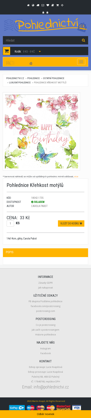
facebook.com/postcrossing (45, 306)
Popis (9, 252)
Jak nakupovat (45, 287)
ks (18, 223)
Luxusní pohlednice (20, 82)
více (76, 176)
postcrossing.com (45, 311)
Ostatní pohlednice (53, 78)
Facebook (45, 353)
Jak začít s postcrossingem (45, 329)
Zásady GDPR (45, 282)
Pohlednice (33, 78)
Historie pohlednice (45, 334)
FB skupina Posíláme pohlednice (45, 301)
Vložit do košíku (71, 223)
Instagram (45, 348)
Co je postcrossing (45, 324)
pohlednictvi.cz (15, 78)
